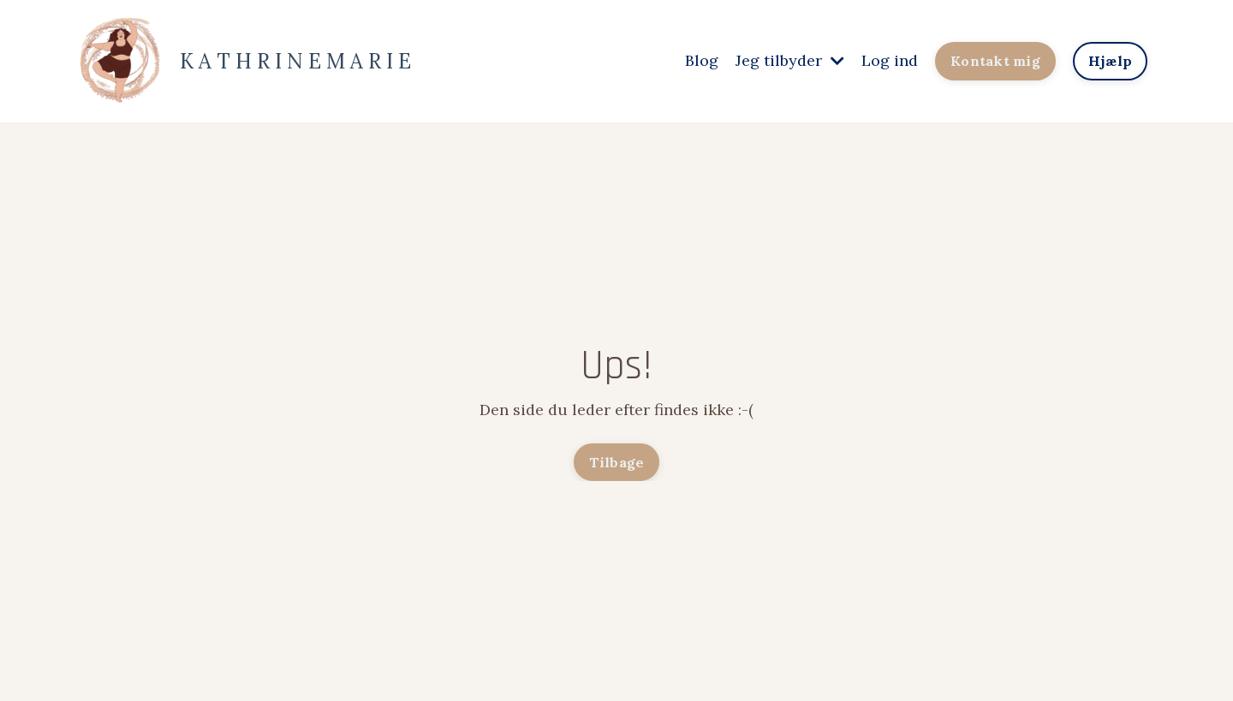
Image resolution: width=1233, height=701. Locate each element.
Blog (701, 60)
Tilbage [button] (617, 462)
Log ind (889, 60)
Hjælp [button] (1110, 60)
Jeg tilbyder (790, 60)
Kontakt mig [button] (995, 60)
